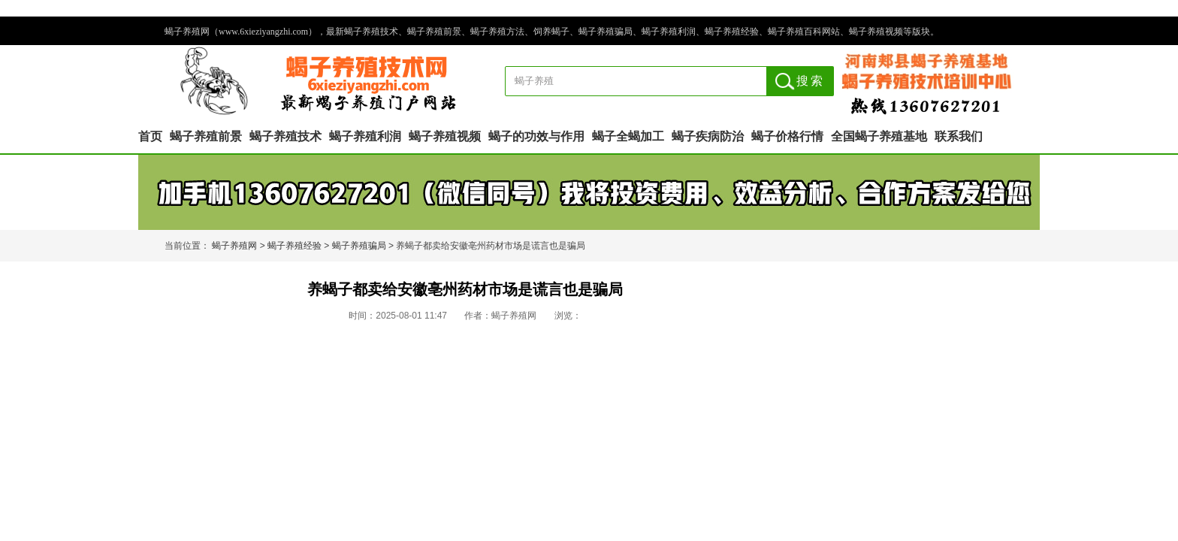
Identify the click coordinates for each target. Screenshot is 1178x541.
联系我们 (959, 136)
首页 (150, 136)
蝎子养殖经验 (294, 245)
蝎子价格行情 (787, 136)
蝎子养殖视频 (445, 136)
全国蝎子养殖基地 (879, 136)
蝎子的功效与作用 (536, 136)
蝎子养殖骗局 (359, 245)
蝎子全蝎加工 (628, 136)
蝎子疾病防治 (708, 136)
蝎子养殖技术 (285, 136)
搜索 (810, 80)
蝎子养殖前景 (206, 136)
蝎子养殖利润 (365, 136)
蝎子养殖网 (234, 245)
